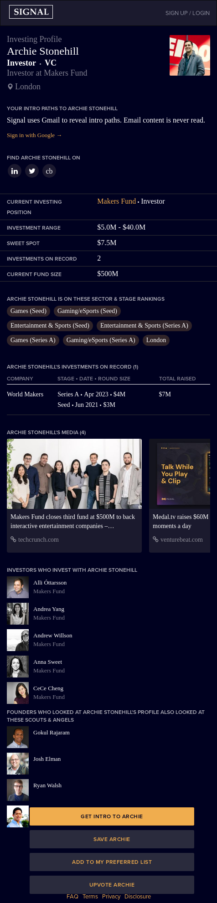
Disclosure (137, 896)
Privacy (111, 896)
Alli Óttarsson (50, 582)
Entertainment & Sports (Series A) (144, 325)
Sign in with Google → (34, 135)
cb (49, 171)
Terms (90, 896)
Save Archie (111, 839)
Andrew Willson (52, 635)
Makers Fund (116, 201)
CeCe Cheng (48, 688)
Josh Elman (47, 758)
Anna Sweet (47, 661)
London (156, 340)
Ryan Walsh (47, 785)
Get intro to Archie (112, 816)
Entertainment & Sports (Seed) (49, 325)
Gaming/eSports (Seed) (87, 311)
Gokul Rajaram (51, 732)
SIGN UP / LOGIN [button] (187, 13)
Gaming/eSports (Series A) (101, 340)
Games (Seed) (28, 311)
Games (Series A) (33, 340)
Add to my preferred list (112, 862)
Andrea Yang (48, 608)
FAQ (72, 896)
